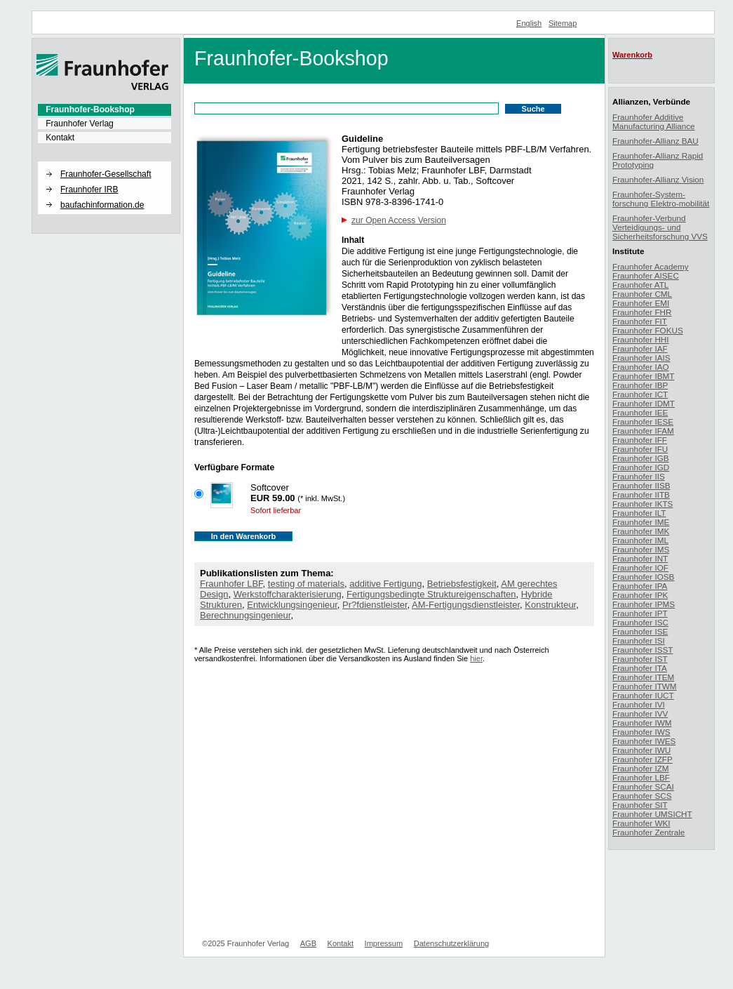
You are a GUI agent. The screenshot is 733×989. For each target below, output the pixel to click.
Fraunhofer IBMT (643, 375)
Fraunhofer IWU (641, 750)
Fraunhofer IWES (643, 740)
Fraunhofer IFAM (643, 430)
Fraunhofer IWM (641, 722)
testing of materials (306, 583)
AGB (308, 943)
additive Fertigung (385, 583)
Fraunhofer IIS (638, 476)
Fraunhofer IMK (640, 531)
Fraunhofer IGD (640, 467)
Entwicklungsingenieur (292, 604)
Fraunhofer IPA (639, 585)
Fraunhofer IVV (640, 713)
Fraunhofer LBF (231, 583)
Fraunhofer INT (640, 558)
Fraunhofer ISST (642, 649)
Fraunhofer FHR (641, 312)
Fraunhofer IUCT (643, 695)
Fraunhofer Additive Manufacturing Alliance (653, 121)
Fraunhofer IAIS (641, 357)
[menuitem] (104, 109)
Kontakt (60, 137)
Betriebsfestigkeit (462, 583)
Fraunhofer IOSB (643, 576)
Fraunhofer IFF (639, 439)
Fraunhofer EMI (640, 302)
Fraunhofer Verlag (80, 123)
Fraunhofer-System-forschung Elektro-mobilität (660, 199)
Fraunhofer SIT (640, 804)
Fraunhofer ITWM (644, 686)
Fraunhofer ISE (640, 631)
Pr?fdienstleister (375, 604)
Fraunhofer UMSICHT (652, 813)
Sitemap (563, 23)
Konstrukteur (550, 604)
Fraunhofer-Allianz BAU (655, 140)
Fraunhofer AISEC (645, 275)
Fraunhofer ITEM (643, 677)
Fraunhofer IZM (640, 768)
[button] (104, 162)
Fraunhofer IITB (641, 494)
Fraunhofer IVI (638, 704)
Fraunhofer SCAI (643, 786)
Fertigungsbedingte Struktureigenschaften (431, 594)
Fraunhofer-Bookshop (90, 109)
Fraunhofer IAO (640, 366)
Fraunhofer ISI (638, 640)
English (529, 23)
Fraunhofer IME (640, 521)
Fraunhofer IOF (640, 567)
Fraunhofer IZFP (642, 759)
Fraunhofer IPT (640, 613)
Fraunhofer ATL (640, 284)
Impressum (384, 943)
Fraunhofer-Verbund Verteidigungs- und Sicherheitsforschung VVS (660, 227)
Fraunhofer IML (640, 540)
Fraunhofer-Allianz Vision (658, 179)
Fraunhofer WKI (641, 823)
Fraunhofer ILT (639, 512)
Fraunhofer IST (640, 658)
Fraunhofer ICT (640, 394)
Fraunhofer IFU (640, 448)
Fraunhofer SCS (641, 795)
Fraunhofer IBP (640, 385)
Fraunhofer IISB (641, 485)
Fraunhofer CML (642, 293)
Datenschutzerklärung (451, 943)
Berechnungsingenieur (245, 615)
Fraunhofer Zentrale (648, 832)
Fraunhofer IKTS (642, 503)
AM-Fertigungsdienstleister (466, 604)
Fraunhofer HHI (640, 339)
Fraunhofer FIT (639, 321)
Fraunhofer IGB (640, 458)
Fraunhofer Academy (650, 266)
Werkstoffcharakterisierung (288, 594)
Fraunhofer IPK (640, 594)
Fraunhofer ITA (639, 667)
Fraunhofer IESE (642, 421)
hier (476, 658)
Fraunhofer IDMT (643, 403)
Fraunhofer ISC (640, 622)
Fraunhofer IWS (641, 731)
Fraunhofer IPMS (643, 604)
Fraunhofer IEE (640, 412)
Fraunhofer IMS (640, 549)
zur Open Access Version (398, 220)
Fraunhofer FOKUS (647, 330)
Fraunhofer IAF (640, 348)
